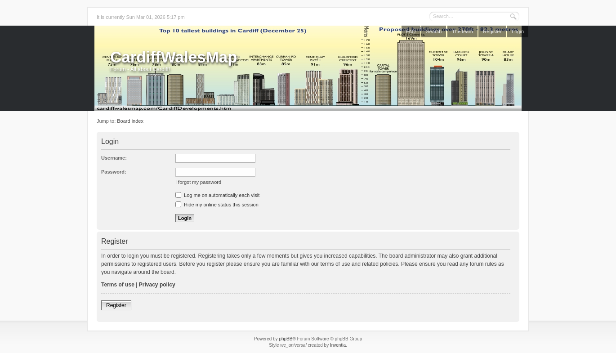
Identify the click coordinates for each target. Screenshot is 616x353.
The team (462, 31)
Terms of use (117, 285)
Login (518, 31)
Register (492, 31)
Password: (113, 171)
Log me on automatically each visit (217, 195)
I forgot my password (198, 182)
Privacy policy (157, 285)
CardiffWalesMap (173, 57)
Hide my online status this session (217, 204)
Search (434, 31)
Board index (130, 121)
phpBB (285, 338)
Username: (114, 158)
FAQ (411, 31)
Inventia (338, 345)
